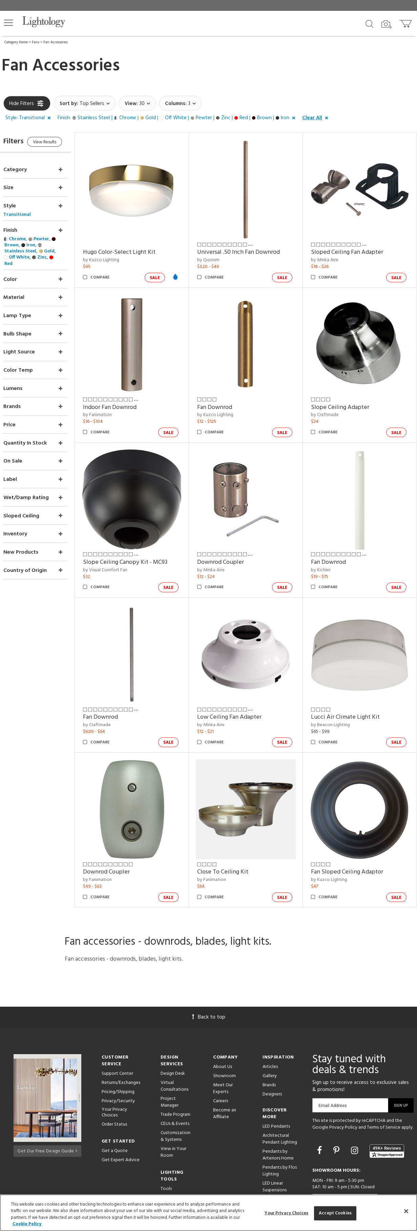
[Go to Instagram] (355, 1128)
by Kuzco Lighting (115, 256)
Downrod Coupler (229, 549)
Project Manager (170, 1079)
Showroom (224, 1054)
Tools (166, 1166)
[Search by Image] (386, 24)
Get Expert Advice (121, 1138)
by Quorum (217, 256)
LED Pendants (276, 1104)
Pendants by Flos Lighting (280, 1148)
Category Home (16, 42)
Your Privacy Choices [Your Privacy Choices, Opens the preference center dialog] (286, 1213)
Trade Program (175, 1092)
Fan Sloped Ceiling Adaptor (352, 850)
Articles (270, 1044)
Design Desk (173, 1051)
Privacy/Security (118, 1079)
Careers (220, 1079)
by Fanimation (111, 406)
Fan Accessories (55, 42)
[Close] (406, 1211)
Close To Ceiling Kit (231, 850)
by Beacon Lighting (335, 707)
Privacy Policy (343, 1105)
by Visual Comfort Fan (119, 556)
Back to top (208, 994)
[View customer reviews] (387, 1128)
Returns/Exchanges (121, 1060)
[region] (208, 1212)
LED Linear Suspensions (275, 1164)
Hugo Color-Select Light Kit (133, 248)
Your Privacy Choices (114, 1090)
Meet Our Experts (223, 1066)
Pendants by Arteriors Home (278, 1132)
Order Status (114, 1102)
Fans (35, 42)
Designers (272, 1072)
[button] (8, 22)
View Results (60, 143)
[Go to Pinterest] (337, 1128)
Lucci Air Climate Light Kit (350, 699)
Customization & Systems (175, 1114)
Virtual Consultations (174, 1063)
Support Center (117, 1051)
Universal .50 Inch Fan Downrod (247, 248)
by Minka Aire (329, 256)
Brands (269, 1063)
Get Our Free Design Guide (47, 1127)
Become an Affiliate (224, 1091)
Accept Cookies (335, 1213)
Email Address (332, 1083)
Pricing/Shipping (118, 1069)
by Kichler (325, 556)
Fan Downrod (223, 398)
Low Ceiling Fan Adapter (238, 699)
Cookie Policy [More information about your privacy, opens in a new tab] (27, 1224)
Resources (171, 1175)
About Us (222, 1044)
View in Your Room (173, 1130)
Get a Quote (115, 1128)
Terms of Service (383, 1105)
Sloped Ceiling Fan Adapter (352, 248)
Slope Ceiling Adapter (345, 398)
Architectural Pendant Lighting (280, 1116)
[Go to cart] (406, 22)
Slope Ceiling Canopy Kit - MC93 (139, 549)
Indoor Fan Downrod (123, 398)
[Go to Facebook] (320, 1128)
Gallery (270, 1054)
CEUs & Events (175, 1101)
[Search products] (369, 23)
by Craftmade (329, 406)
